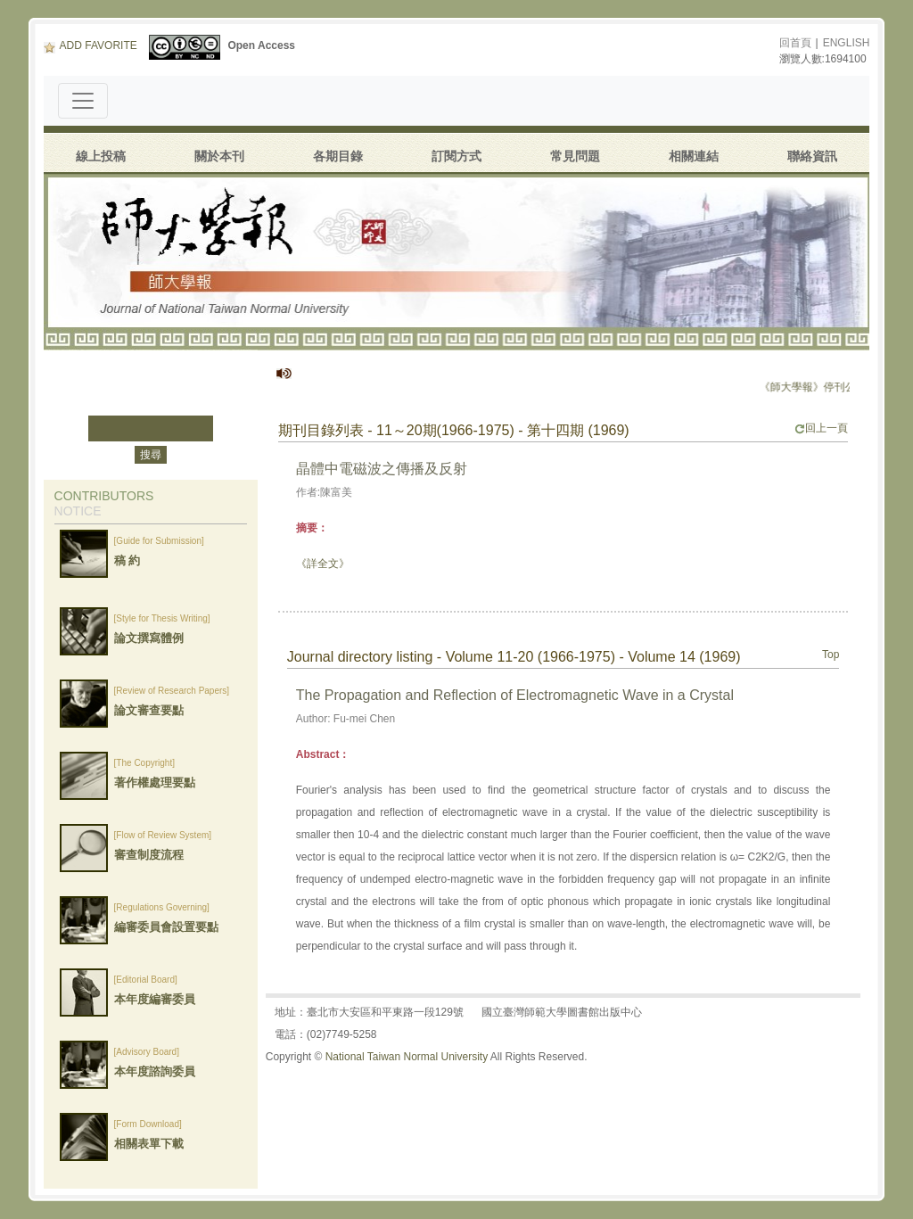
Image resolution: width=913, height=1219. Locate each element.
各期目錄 (338, 156)
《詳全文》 (323, 563)
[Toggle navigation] (83, 101)
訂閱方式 (456, 156)
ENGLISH (846, 43)
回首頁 (795, 43)
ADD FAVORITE (90, 45)
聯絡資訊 (812, 156)
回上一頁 (821, 428)
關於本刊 (219, 156)
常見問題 (575, 156)
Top (830, 654)
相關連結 (694, 156)
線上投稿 (101, 156)
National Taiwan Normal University (407, 1056)
